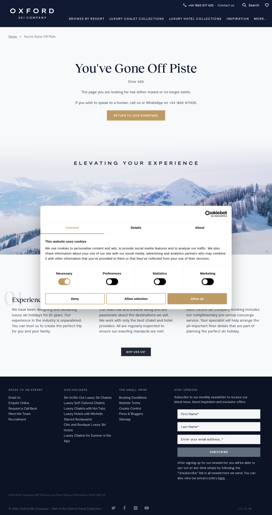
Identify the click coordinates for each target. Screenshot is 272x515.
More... (260, 18)
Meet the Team (19, 414)
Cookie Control (130, 408)
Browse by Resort (87, 18)
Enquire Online (18, 403)
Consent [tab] (72, 227)
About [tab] (199, 227)
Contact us (226, 5)
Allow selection (135, 299)
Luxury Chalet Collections (136, 18)
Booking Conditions (133, 397)
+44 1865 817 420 (198, 5)
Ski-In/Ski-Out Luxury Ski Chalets (88, 397)
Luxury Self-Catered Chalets (84, 403)
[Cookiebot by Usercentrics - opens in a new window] (208, 214)
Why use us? (136, 351)
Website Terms (129, 403)
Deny (75, 299)
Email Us (14, 397)
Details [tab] (136, 227)
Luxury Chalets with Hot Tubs (84, 408)
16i (250, 508)
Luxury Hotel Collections (195, 18)
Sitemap (125, 419)
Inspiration (238, 18)
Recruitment (17, 419)
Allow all (197, 299)
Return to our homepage (136, 115)
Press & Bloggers (131, 414)
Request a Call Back (22, 408)
